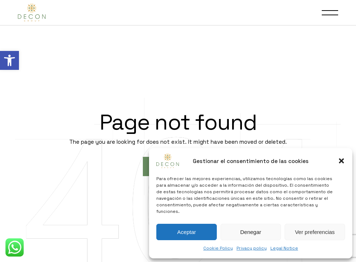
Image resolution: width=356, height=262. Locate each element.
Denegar (250, 232)
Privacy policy (251, 248)
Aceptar (186, 232)
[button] (9, 60)
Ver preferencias (315, 232)
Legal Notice (284, 248)
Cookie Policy (218, 248)
